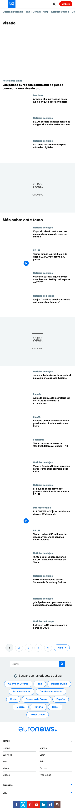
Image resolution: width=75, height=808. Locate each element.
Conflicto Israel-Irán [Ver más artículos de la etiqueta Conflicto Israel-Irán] (51, 691)
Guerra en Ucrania (13, 11)
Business (7, 754)
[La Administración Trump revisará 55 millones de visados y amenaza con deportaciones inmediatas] (52, 540)
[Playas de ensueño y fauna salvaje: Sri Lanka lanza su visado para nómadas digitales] (52, 150)
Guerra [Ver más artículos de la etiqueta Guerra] (21, 706)
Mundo (43, 748)
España (37, 394)
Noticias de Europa (43, 295)
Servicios (7, 785)
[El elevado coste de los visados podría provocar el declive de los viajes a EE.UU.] (52, 494)
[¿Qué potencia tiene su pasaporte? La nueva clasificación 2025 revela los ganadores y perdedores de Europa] (52, 608)
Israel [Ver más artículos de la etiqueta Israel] (55, 706)
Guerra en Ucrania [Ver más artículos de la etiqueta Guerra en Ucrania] (18, 683)
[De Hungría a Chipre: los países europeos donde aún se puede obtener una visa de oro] (37, 86)
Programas (45, 774)
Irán (28, 11)
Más (5, 793)
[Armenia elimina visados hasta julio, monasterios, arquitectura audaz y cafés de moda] (52, 105)
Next (5, 761)
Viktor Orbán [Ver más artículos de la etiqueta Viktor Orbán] (37, 714)
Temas (6, 740)
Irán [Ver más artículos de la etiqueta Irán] (40, 683)
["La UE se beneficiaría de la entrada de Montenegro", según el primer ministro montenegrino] (52, 305)
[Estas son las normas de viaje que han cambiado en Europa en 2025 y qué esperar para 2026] (52, 282)
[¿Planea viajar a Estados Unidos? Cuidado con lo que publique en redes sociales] (52, 127)
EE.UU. (36, 250)
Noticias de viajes (12, 80)
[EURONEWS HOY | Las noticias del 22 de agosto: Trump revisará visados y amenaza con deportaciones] (52, 517)
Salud (42, 761)
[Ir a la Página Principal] (11, 4)
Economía (38, 439)
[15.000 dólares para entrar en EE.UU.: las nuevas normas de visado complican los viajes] (52, 563)
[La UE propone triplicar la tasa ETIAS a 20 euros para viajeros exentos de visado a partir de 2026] (52, 631)
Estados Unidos (60, 11)
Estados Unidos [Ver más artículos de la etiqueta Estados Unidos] (21, 691)
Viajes (6, 768)
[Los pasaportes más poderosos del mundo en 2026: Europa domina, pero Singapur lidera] (52, 237)
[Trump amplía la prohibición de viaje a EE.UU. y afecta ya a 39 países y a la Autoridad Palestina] (52, 260)
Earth (42, 754)
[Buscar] (37, 664)
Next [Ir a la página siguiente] (60, 647)
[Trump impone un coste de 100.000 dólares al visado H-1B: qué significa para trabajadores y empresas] (52, 449)
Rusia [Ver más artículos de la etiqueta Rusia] (13, 699)
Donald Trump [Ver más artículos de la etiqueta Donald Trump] (59, 683)
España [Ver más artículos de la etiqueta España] (60, 699)
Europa (6, 748)
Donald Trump (41, 11)
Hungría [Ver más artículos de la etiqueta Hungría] (38, 706)
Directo (66, 3)
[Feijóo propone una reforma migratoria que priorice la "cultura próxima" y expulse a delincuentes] (52, 404)
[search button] (62, 664)
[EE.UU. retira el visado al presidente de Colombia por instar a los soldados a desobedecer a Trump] (52, 426)
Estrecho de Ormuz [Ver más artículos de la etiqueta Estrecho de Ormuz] (36, 699)
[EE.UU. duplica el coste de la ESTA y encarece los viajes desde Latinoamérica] (52, 472)
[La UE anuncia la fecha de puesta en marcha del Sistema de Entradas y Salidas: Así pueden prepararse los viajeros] (52, 585)
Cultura (43, 768)
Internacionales (42, 507)
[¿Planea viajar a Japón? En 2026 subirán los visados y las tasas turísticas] (52, 381)
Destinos (38, 95)
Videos (6, 774)
